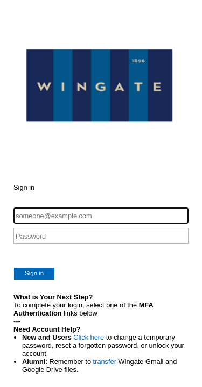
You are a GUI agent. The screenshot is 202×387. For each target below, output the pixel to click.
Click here (88, 337)
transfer (104, 361)
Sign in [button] (34, 273)
